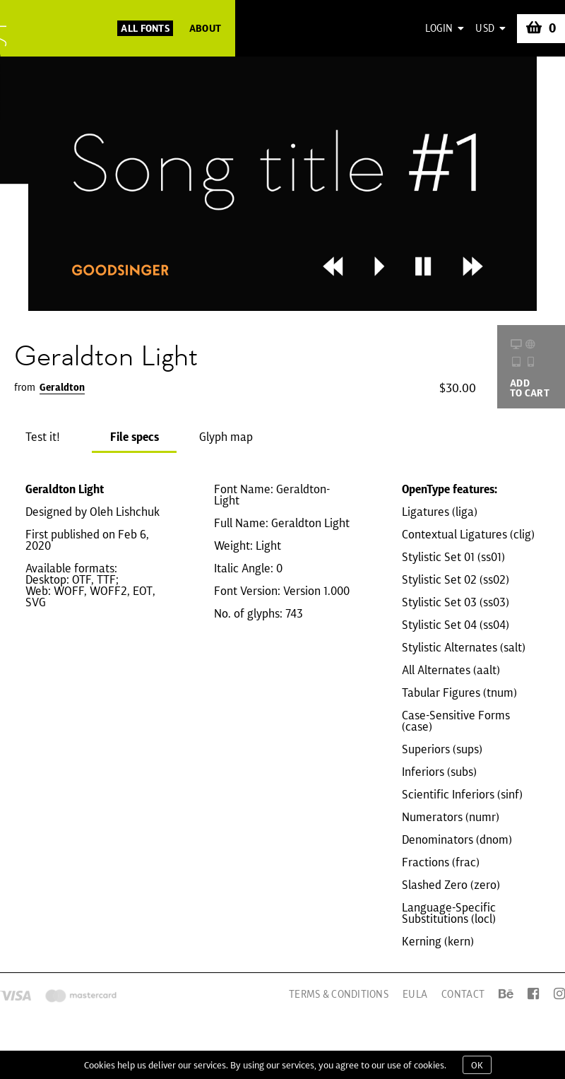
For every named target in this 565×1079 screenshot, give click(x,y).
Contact (462, 994)
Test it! (42, 437)
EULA (415, 994)
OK (477, 1065)
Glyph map (226, 437)
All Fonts (145, 28)
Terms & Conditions (338, 994)
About (205, 28)
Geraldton (62, 387)
